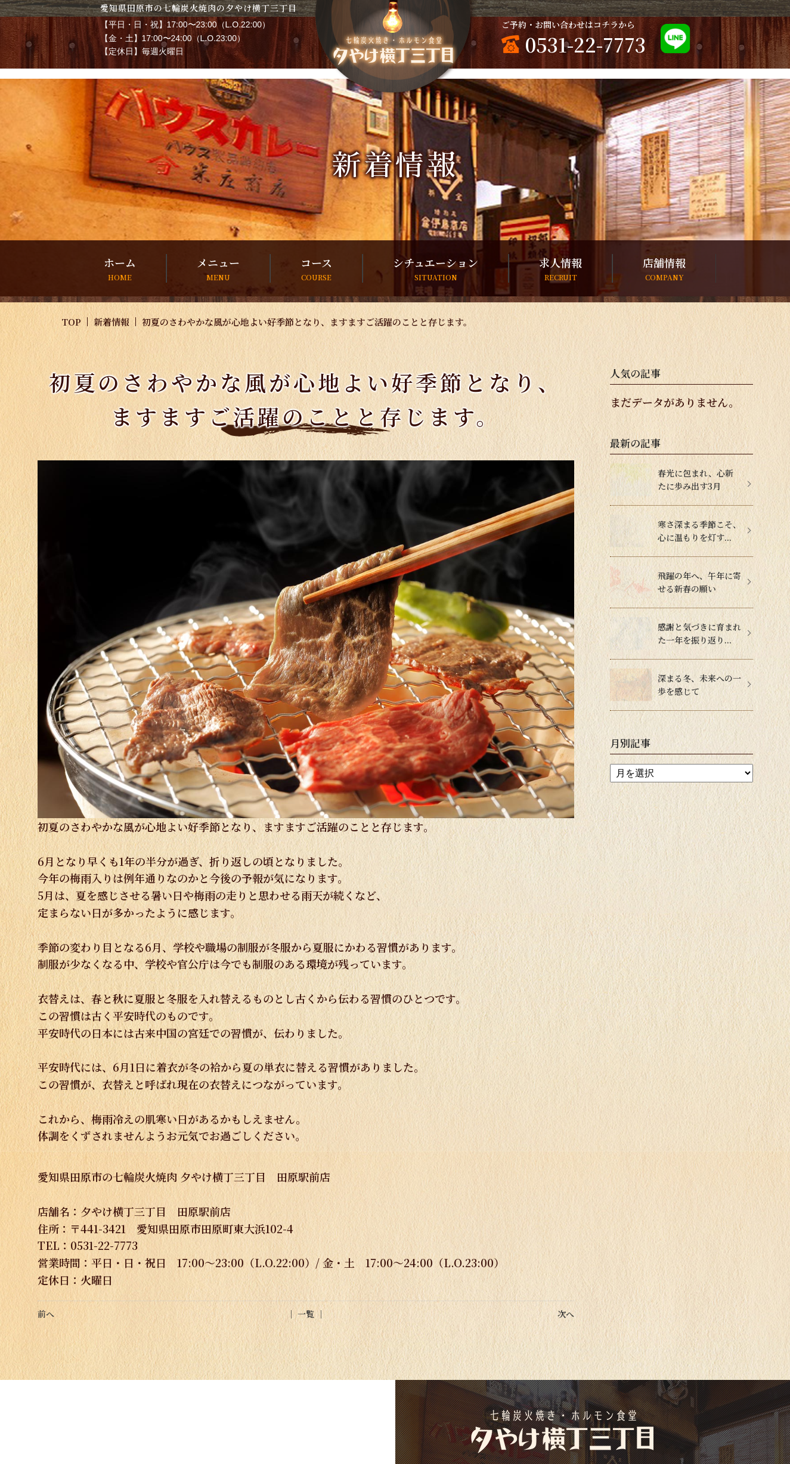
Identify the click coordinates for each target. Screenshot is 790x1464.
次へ (565, 1314)
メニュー (218, 269)
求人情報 (560, 269)
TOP (71, 321)
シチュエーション (435, 269)
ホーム (120, 269)
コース (316, 269)
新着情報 (111, 321)
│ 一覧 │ (306, 1314)
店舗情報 (664, 269)
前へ (46, 1314)
